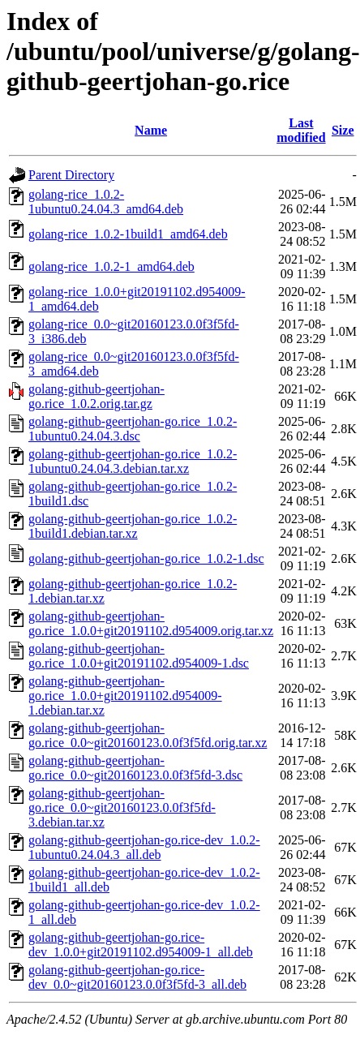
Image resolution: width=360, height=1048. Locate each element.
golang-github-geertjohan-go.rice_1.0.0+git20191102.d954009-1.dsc (138, 656)
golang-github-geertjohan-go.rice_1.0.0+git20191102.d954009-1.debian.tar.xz (125, 695)
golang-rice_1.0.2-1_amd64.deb (111, 266)
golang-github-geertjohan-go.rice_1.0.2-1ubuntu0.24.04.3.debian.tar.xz (132, 461)
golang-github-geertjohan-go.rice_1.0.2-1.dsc (146, 558)
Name (151, 130)
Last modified (300, 130)
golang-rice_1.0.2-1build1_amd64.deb (128, 234)
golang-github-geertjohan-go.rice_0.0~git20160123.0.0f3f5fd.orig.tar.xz (147, 735)
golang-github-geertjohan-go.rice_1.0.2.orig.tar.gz (96, 396)
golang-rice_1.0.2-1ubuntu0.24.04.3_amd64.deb (105, 201)
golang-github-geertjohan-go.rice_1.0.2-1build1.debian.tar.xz (132, 526)
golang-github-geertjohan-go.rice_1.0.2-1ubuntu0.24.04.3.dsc (132, 428)
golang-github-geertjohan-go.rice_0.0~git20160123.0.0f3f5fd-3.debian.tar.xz (122, 807)
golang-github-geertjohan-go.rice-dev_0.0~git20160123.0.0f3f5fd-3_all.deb (137, 977)
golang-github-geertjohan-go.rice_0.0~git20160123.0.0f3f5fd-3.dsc (135, 768)
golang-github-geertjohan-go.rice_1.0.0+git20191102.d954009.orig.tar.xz (150, 623)
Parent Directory (71, 175)
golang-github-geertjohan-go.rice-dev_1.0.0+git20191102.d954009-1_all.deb (140, 944)
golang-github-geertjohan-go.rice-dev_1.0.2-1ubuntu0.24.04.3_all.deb (144, 847)
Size (343, 130)
